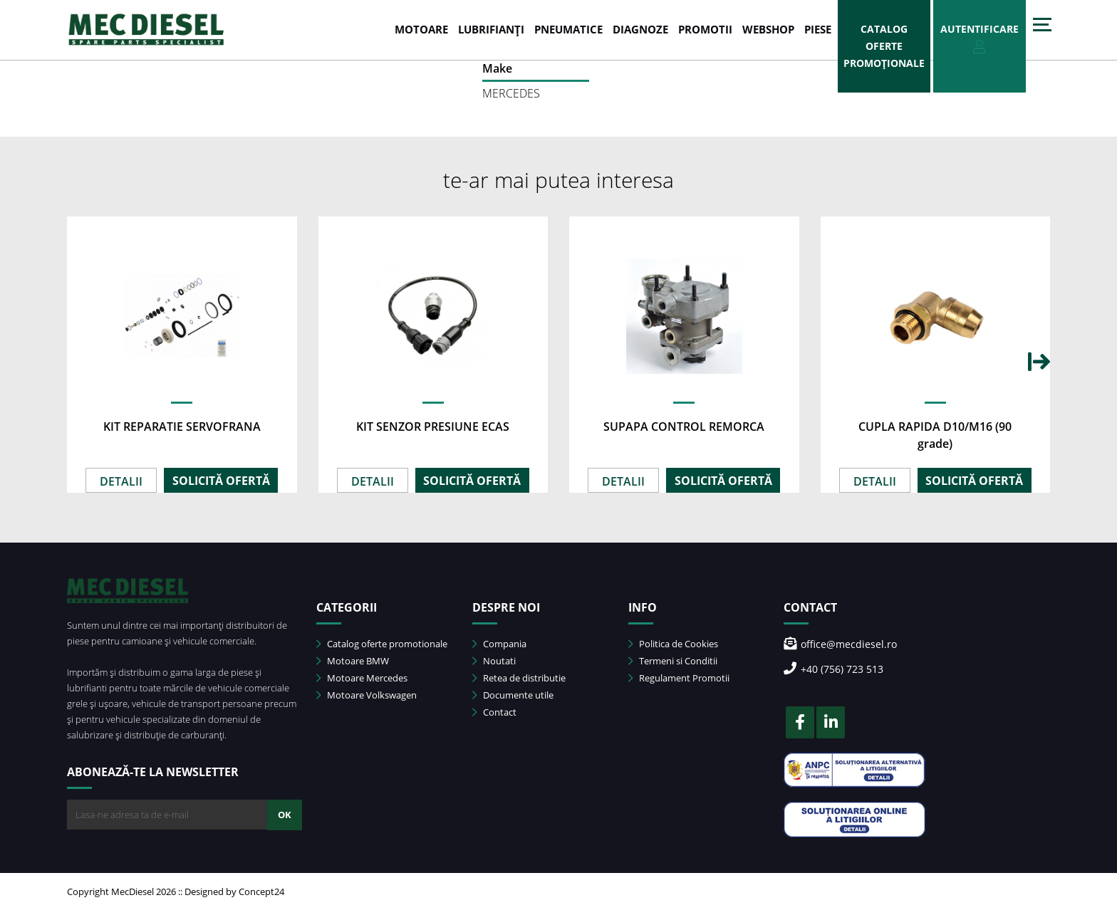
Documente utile (513, 695)
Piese (817, 29)
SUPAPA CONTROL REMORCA (683, 426)
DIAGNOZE (640, 29)
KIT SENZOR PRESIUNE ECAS (432, 426)
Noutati (494, 660)
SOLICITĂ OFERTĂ (221, 480)
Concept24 (261, 891)
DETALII (121, 481)
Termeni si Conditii (672, 660)
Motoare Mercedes (361, 677)
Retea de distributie (519, 677)
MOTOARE (421, 29)
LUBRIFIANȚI (491, 29)
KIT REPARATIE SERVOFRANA (182, 426)
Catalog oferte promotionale (381, 643)
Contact (494, 712)
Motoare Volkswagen (366, 695)
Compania (499, 643)
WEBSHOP (768, 29)
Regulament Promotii (678, 677)
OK (284, 814)
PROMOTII (705, 29)
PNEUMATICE (568, 29)
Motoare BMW (352, 660)
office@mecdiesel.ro (840, 644)
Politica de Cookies (673, 643)
